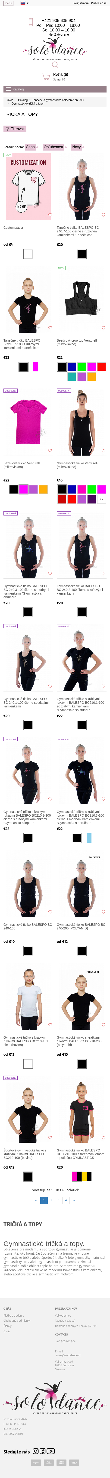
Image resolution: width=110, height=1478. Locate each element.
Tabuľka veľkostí (65, 1320)
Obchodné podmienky (17, 1320)
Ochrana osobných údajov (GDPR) (76, 1326)
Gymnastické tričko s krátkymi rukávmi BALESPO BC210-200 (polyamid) (79, 1041)
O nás (6, 1331)
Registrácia (81, 3)
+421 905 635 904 (59, 20)
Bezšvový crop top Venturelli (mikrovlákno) (77, 342)
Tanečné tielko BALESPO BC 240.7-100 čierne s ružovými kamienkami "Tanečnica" (78, 231)
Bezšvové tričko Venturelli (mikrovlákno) (22, 465)
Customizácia (13, 227)
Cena (30, 147)
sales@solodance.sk (68, 1355)
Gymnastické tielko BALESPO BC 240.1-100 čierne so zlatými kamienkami (26, 702)
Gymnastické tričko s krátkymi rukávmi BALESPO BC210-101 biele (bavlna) (25, 1041)
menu (8, 3)
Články (7, 1326)
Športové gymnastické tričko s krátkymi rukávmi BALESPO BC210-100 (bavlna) (25, 1154)
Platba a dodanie (13, 1315)
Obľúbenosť (53, 147)
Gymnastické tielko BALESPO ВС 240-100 (27, 926)
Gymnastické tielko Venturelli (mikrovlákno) (77, 465)
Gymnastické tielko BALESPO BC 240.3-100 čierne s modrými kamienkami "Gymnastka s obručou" (26, 591)
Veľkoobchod (63, 1315)
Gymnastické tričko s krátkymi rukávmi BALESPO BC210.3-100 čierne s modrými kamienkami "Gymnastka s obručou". (80, 817)
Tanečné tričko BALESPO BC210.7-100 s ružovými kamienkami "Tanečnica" (22, 344)
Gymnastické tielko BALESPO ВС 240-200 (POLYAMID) (81, 926)
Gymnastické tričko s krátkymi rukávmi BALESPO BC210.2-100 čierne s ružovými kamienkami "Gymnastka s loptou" (27, 817)
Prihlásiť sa (99, 3)
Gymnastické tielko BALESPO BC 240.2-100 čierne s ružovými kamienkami (80, 589)
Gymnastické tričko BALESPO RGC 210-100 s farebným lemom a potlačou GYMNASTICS (80, 1154)
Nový (76, 147)
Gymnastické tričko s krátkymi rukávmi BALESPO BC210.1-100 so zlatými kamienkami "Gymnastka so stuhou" (80, 704)
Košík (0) (60, 74)
